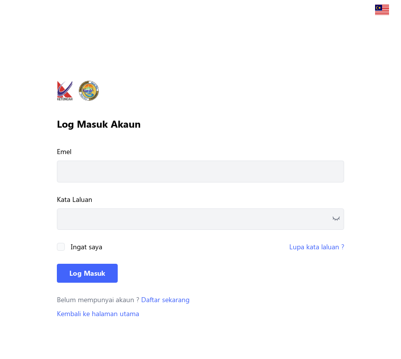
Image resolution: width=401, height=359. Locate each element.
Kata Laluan (74, 199)
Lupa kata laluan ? (316, 246)
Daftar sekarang (165, 299)
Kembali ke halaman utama (98, 313)
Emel (64, 151)
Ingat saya (86, 246)
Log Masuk (87, 273)
